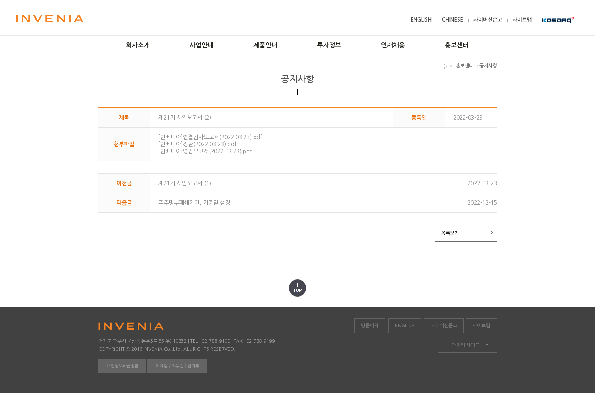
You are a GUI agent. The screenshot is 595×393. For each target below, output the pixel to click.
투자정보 (329, 45)
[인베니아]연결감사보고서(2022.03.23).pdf (210, 137)
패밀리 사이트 (465, 345)
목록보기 (450, 233)
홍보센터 (457, 45)
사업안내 (202, 45)
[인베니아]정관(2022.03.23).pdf (197, 144)
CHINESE (452, 19)
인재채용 (393, 45)
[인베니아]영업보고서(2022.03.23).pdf (205, 151)
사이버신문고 (487, 19)
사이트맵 (522, 19)
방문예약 (370, 325)
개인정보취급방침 (122, 366)
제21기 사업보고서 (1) (184, 183)
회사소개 (138, 45)
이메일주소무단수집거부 (177, 366)
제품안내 (265, 45)
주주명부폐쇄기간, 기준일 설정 (194, 203)
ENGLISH (421, 19)
